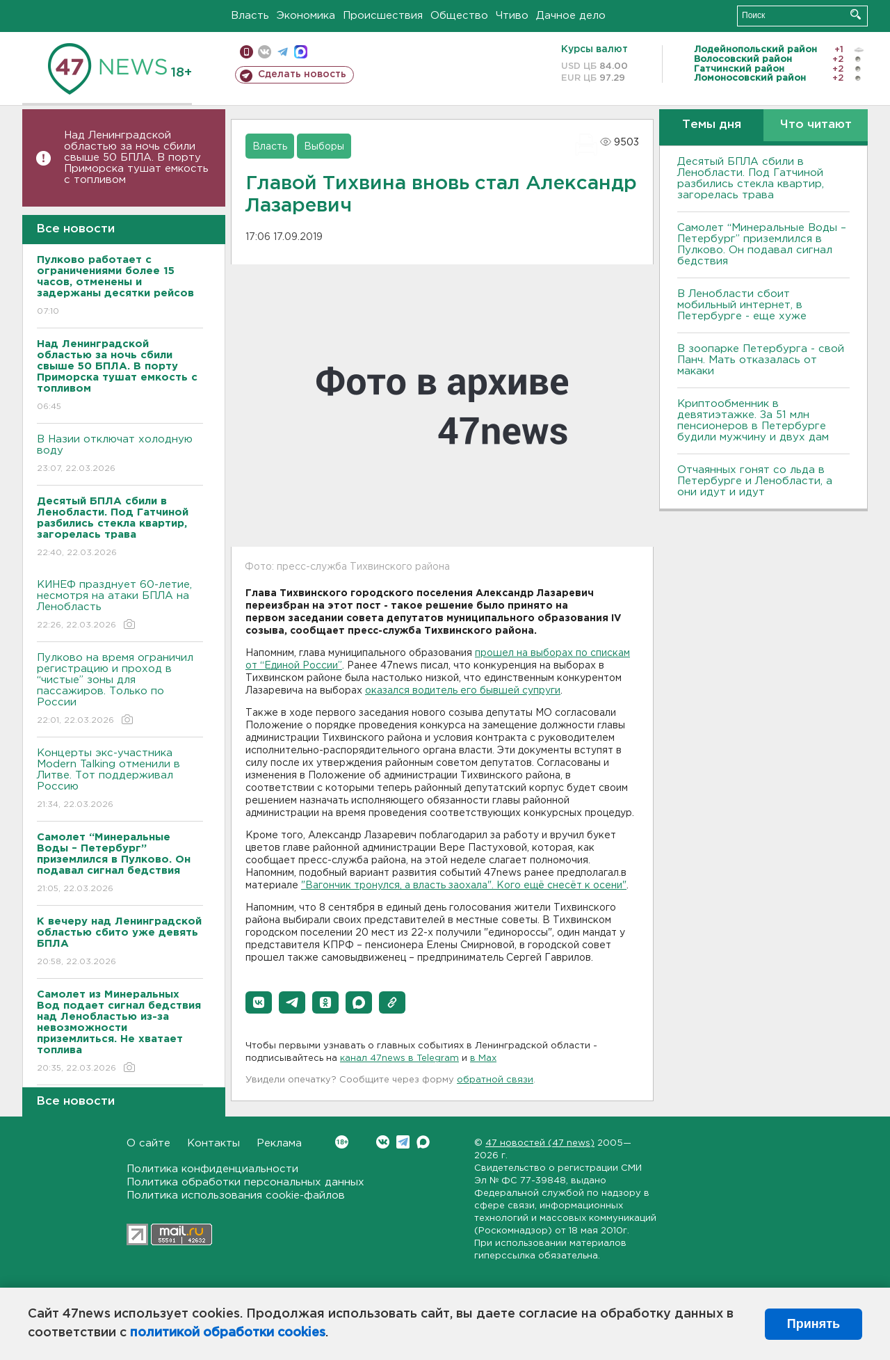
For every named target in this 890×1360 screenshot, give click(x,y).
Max (423, 1142)
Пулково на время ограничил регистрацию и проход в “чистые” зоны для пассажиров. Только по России (120, 689)
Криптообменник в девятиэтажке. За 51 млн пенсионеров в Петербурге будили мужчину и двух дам (753, 420)
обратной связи (495, 1080)
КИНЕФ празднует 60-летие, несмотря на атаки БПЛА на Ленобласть (120, 605)
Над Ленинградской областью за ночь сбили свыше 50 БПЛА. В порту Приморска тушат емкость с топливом (136, 157)
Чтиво (512, 15)
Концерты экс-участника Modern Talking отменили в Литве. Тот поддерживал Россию (120, 779)
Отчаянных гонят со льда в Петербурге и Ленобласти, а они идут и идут (754, 481)
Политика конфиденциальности (212, 1169)
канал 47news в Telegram (399, 1058)
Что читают (816, 125)
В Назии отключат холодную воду (120, 454)
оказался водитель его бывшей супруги (462, 691)
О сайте (148, 1143)
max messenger (300, 51)
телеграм (282, 51)
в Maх (483, 1058)
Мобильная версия (246, 51)
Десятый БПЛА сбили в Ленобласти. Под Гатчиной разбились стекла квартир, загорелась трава (750, 178)
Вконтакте (341, 1142)
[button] (258, 1002)
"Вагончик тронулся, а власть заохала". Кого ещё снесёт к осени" (463, 885)
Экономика (306, 15)
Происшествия (383, 15)
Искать (855, 14)
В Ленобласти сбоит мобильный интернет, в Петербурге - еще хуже (742, 305)
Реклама (279, 1143)
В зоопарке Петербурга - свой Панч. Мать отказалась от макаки (760, 360)
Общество (459, 15)
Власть (250, 15)
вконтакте (264, 51)
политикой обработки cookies (227, 1332)
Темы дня (711, 125)
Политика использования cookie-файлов (236, 1195)
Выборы (324, 147)
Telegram (403, 1142)
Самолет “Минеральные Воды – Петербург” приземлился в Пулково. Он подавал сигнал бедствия (761, 244)
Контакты (213, 1143)
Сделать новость (302, 74)
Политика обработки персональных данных (245, 1182)
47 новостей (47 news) (539, 1143)
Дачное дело (571, 15)
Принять (813, 1324)
